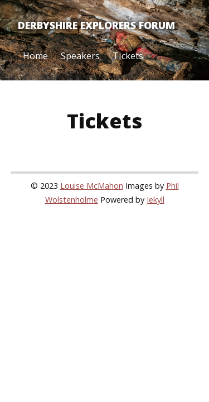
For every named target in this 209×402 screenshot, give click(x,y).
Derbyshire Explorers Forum (96, 25)
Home (35, 56)
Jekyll (155, 199)
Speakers (80, 56)
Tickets (128, 56)
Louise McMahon (91, 185)
